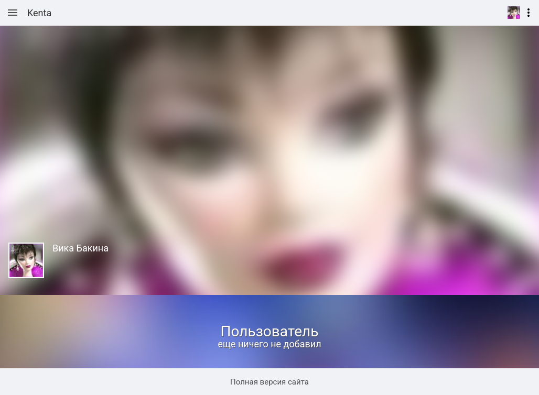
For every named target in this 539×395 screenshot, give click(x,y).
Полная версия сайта (269, 382)
